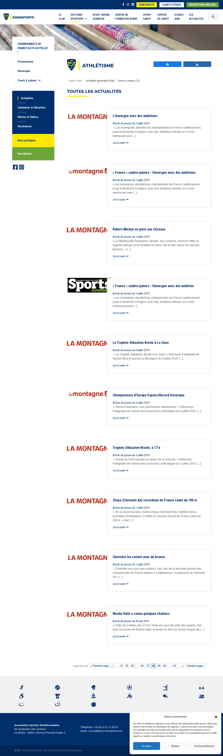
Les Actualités (196, 16)
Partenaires (25, 126)
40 (164, 665)
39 (159, 665)
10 (121, 665)
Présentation (25, 61)
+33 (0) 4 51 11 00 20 (106, 727)
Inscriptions (25, 153)
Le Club (62, 16)
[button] (216, 716)
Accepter (146, 746)
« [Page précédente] (112, 665)
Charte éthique (171, 4)
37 (148, 665)
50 (174, 665)
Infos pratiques (27, 140)
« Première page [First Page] (99, 665)
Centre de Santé (163, 16)
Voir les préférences (204, 746)
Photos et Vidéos (28, 117)
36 (142, 665)
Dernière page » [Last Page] (196, 665)
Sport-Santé (147, 16)
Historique (24, 71)
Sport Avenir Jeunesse (101, 16)
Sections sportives (78, 16)
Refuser (175, 746)
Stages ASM (178, 16)
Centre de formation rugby (126, 16)
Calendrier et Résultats (32, 107)
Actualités (27, 98)
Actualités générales (100, 80)
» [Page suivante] (183, 665)
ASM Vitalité (146, 4)
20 (126, 665)
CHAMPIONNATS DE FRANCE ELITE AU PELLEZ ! (33, 48)
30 (132, 665)
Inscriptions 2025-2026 (202, 4)
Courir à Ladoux (128, 80)
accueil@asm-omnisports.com (105, 731)
